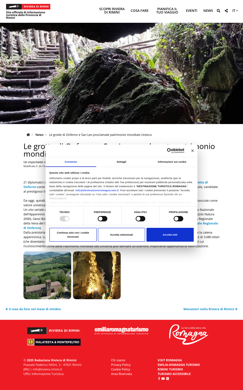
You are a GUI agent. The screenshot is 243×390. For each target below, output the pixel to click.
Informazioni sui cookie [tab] (172, 161)
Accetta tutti (170, 234)
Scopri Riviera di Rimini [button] (112, 11)
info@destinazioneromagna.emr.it (97, 190)
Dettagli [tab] (121, 161)
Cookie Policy (120, 369)
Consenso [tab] (71, 161)
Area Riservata (121, 374)
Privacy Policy (121, 365)
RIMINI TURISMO (170, 369)
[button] (218, 11)
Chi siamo (118, 360)
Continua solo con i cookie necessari (73, 234)
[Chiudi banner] (192, 151)
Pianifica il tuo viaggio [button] (167, 11)
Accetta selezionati (121, 234)
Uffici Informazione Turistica (43, 374)
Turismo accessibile (174, 374)
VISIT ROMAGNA (170, 360)
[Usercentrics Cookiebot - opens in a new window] (169, 150)
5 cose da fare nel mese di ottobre (33, 309)
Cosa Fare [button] (139, 11)
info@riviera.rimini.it (47, 369)
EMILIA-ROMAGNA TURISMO (179, 365)
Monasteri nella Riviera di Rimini (210, 309)
